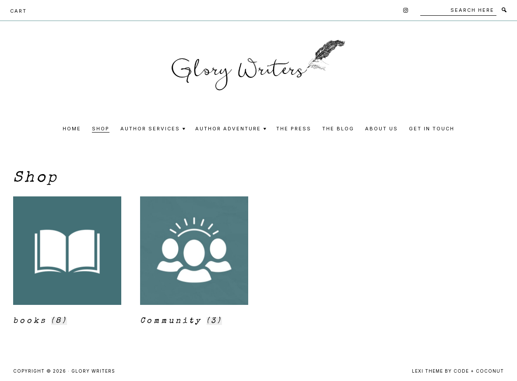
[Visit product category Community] (194, 263)
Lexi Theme (427, 371)
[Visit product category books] (67, 263)
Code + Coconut (479, 371)
